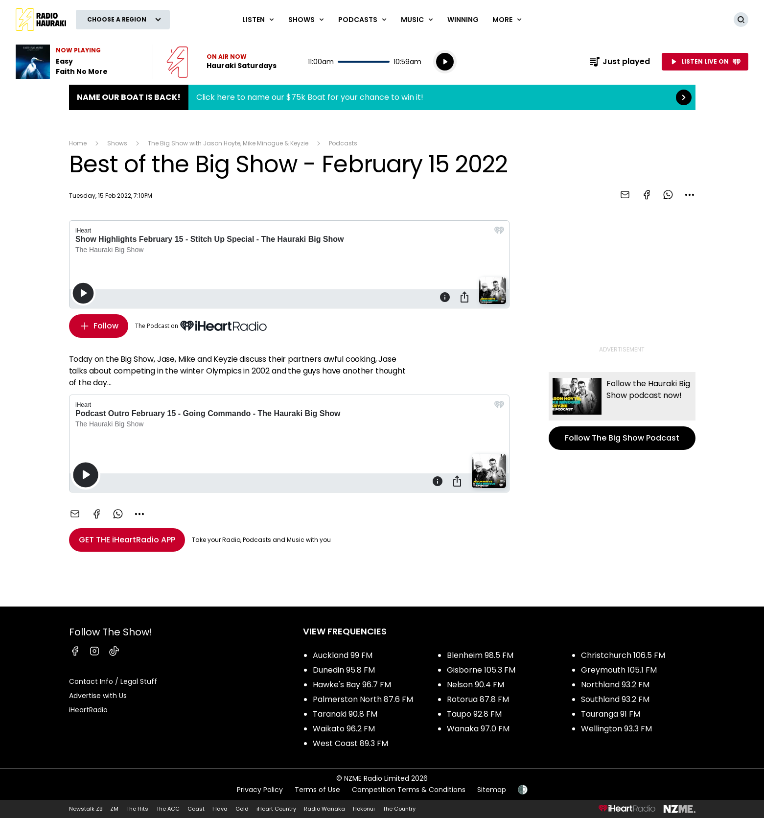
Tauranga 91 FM (610, 714)
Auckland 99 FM (342, 655)
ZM (114, 809)
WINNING (463, 19)
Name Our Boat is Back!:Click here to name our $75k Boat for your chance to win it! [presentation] (382, 97)
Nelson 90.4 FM (475, 684)
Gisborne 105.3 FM (481, 670)
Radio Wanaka (324, 809)
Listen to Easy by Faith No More (78, 62)
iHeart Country (276, 809)
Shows (117, 143)
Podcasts (343, 143)
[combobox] (689, 195)
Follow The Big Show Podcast (622, 411)
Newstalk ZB (85, 809)
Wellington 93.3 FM (616, 728)
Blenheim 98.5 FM (480, 655)
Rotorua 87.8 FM (478, 699)
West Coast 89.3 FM (350, 743)
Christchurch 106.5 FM (623, 655)
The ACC (168, 809)
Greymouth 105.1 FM (619, 670)
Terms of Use (317, 790)
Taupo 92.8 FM (474, 714)
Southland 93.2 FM (615, 699)
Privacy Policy (260, 790)
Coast (196, 809)
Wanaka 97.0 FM (478, 728)
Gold (242, 809)
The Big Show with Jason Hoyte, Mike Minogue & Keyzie (228, 143)
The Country (399, 809)
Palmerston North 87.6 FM (363, 699)
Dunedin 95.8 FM (344, 670)
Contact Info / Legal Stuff (113, 681)
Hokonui (364, 809)
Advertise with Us (98, 696)
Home (78, 143)
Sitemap (491, 790)
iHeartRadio (88, 710)
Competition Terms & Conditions (408, 790)
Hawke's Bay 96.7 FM (352, 684)
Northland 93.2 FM (615, 684)
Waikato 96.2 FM (344, 728)
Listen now (221, 62)
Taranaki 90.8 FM (345, 714)
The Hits (137, 809)
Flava (220, 809)
